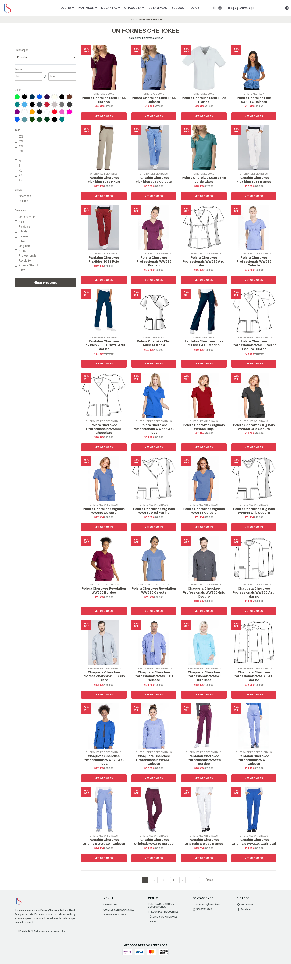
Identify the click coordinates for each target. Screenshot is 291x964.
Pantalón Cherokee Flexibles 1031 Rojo (104, 259)
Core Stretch (25, 216)
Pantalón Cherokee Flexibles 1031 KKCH (104, 179)
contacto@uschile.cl (206, 904)
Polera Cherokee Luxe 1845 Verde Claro (204, 179)
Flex (19, 221)
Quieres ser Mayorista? (118, 909)
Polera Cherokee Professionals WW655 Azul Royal (154, 428)
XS (18, 175)
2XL (19, 136)
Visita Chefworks (114, 914)
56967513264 (202, 909)
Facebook (244, 909)
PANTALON (87, 7)
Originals (22, 245)
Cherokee (23, 196)
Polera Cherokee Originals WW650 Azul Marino (154, 510)
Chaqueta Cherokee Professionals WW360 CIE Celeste (153, 676)
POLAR (193, 7)
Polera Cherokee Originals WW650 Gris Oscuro (254, 427)
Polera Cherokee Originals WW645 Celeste (204, 510)
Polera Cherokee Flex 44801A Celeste (254, 100)
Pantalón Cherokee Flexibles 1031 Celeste (154, 179)
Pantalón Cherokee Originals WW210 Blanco (203, 841)
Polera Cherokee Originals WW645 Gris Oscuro (254, 510)
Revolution (23, 260)
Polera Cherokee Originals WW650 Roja (204, 427)
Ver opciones (104, 116)
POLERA (66, 7)
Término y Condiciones (162, 916)
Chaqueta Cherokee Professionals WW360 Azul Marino (254, 592)
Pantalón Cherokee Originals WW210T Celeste (103, 841)
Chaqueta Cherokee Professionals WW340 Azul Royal (103, 759)
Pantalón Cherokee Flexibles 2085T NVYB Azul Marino (104, 345)
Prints (20, 250)
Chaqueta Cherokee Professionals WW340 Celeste (153, 759)
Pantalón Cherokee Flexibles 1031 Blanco (254, 179)
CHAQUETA (134, 7)
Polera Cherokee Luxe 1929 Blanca (204, 100)
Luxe (20, 241)
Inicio (131, 19)
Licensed (22, 236)
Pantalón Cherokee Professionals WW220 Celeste (253, 759)
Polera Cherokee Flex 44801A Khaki (154, 343)
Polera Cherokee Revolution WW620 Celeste (154, 590)
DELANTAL (110, 7)
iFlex (20, 270)
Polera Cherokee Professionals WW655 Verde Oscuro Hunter (253, 345)
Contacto (110, 904)
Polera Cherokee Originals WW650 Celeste (104, 510)
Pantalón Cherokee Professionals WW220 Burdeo (203, 759)
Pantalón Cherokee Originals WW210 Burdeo (154, 841)
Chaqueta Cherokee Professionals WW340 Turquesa (203, 676)
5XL (19, 151)
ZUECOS (177, 7)
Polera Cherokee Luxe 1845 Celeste (154, 100)
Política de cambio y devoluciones (161, 905)
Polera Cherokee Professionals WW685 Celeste (253, 261)
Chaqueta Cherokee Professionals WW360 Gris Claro (104, 676)
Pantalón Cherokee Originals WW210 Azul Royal (254, 841)
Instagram (245, 904)
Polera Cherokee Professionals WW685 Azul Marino (203, 261)
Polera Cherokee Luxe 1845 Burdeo (104, 100)
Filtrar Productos (45, 282)
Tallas (152, 921)
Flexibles (22, 226)
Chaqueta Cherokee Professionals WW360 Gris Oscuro (204, 592)
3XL (19, 141)
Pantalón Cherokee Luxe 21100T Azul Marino (204, 343)
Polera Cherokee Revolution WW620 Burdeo (104, 590)
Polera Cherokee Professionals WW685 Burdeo (153, 261)
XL (18, 170)
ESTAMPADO (157, 7)
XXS (19, 180)
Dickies (21, 200)
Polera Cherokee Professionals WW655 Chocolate (103, 428)
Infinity (21, 231)
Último (209, 880)
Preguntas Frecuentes (163, 911)
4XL (19, 146)
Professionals (25, 255)
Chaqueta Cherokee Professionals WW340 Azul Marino (253, 676)
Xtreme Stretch (26, 265)
